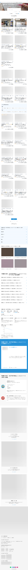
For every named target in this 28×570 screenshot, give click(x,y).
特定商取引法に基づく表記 (19, 541)
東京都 (9, 2)
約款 (9, 541)
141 (17, 221)
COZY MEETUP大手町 (5, 367)
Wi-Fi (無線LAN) (9, 111)
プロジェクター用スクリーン (15, 111)
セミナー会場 (6, 2)
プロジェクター (4, 111)
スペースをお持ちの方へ (4, 537)
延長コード (26, 111)
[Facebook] (14, 567)
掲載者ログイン (9, 537)
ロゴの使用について (9, 542)
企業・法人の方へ (3, 546)
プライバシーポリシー (12, 541)
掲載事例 (13, 537)
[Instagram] (15, 567)
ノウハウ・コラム (3, 541)
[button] (14, 230)
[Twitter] (12, 567)
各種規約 (7, 541)
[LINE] (10, 567)
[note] (17, 567)
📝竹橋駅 (14, 2)
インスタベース (2, 2)
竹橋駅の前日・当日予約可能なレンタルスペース (20, 2)
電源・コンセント (22, 111)
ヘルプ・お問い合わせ (3, 542)
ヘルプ (6, 546)
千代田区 (11, 2)
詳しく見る (14, 504)
